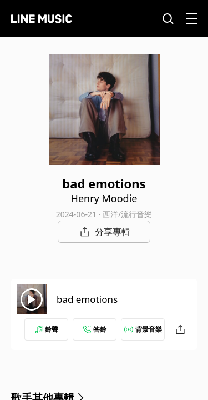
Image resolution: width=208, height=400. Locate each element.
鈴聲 (46, 329)
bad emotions (87, 299)
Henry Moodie (104, 198)
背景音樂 (143, 329)
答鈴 (94, 329)
